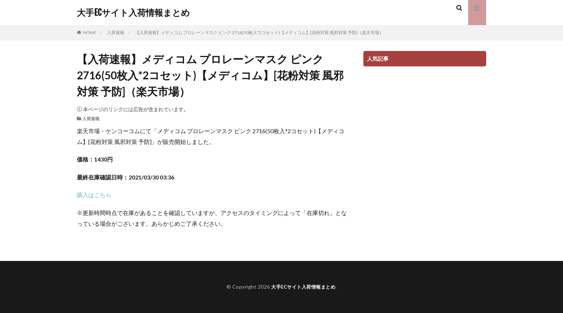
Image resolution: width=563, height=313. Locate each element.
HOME (89, 32)
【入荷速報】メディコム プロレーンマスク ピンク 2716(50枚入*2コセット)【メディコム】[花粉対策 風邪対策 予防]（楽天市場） (259, 32)
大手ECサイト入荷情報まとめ (133, 12)
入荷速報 (115, 32)
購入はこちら (94, 194)
